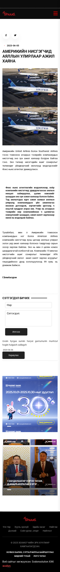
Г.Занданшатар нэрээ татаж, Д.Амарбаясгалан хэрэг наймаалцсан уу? (25, 483)
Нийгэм (53, 527)
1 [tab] (9, 426)
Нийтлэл (47, 531)
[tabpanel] (30, 404)
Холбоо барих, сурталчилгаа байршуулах (30, 552)
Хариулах (13, 355)
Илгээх (16, 332)
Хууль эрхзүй (21, 527)
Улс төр (7, 527)
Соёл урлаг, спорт (29, 531)
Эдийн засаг (38, 527)
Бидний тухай (22, 556)
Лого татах (39, 556)
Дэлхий (12, 531)
